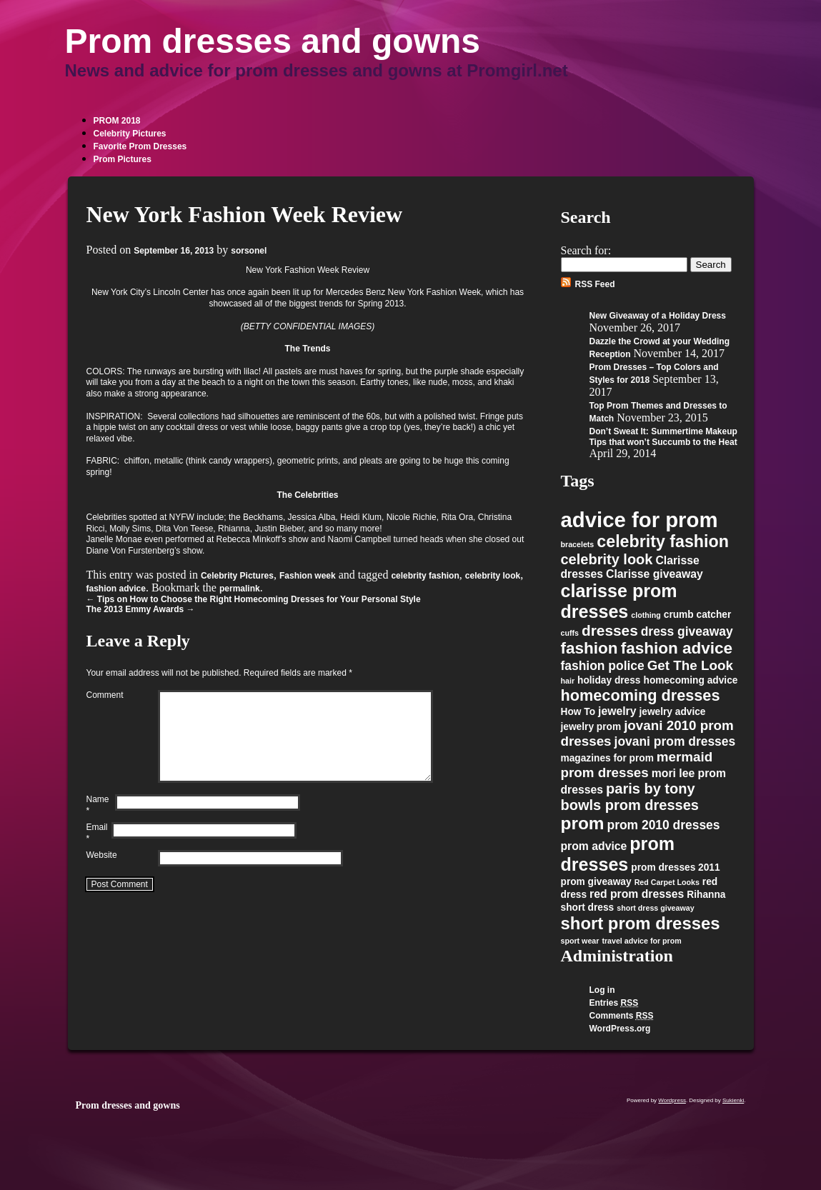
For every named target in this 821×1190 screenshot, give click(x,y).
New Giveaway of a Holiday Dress (657, 316)
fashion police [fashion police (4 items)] (603, 666)
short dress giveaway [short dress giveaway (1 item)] (655, 908)
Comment (105, 695)
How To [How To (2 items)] (578, 711)
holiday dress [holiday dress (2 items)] (608, 680)
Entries (614, 1003)
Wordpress (672, 1100)
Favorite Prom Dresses (140, 146)
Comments (621, 1016)
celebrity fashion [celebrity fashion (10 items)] (663, 541)
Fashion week (307, 576)
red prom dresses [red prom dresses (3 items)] (636, 894)
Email (98, 850)
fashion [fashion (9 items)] (589, 648)
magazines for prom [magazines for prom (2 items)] (607, 758)
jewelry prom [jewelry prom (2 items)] (591, 726)
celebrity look (492, 576)
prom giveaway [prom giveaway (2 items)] (596, 881)
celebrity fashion (425, 576)
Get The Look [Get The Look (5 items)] (690, 665)
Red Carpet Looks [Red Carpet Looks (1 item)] (667, 882)
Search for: (586, 250)
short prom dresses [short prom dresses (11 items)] (640, 923)
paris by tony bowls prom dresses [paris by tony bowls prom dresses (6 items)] (630, 797)
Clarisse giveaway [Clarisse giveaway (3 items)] (654, 574)
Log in (602, 990)
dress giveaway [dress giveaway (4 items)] (687, 631)
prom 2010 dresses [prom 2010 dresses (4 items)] (663, 825)
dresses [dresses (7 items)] (610, 630)
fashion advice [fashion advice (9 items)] (677, 648)
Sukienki (733, 1100)
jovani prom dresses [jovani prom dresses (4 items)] (675, 741)
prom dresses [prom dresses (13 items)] (618, 854)
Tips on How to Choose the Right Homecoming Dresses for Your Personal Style (253, 599)
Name (100, 822)
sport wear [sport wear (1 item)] (580, 940)
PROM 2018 (117, 121)
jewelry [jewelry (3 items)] (617, 711)
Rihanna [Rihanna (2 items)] (706, 894)
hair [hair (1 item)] (568, 680)
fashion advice (116, 589)
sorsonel (249, 251)
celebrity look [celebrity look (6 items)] (607, 559)
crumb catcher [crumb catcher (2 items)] (698, 614)
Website (101, 872)
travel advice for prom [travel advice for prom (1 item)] (641, 940)
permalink (239, 589)
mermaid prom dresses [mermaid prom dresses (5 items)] (637, 764)
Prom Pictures (122, 159)
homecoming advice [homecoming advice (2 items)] (691, 680)
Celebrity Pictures (130, 134)
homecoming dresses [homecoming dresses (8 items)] (640, 695)
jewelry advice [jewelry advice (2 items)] (672, 711)
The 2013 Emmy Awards (140, 609)
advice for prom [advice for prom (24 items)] (639, 519)
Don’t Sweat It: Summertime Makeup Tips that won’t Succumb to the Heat (663, 436)
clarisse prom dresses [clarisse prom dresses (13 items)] (619, 601)
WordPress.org (620, 1029)
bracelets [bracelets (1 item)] (577, 544)
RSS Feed (595, 284)
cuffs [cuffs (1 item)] (570, 633)
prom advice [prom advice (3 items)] (594, 846)
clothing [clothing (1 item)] (645, 615)
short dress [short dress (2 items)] (587, 907)
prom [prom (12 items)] (582, 823)
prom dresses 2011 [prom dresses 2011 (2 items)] (675, 867)
